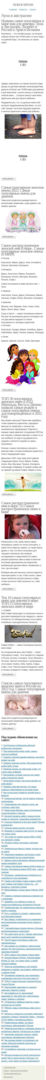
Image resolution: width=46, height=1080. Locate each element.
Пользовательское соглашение (19, 1070)
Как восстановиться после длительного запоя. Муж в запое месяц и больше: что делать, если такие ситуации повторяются (20, 1058)
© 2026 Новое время (9, 1067)
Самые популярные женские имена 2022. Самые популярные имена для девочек (22, 191)
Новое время (23, 5)
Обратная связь (8, 1077)
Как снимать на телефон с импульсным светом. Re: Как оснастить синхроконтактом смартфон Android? (21, 949)
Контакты (6, 1070)
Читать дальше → (9, 178)
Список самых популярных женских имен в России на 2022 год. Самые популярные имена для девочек (23, 687)
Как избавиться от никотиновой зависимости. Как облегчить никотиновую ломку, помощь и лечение (20, 996)
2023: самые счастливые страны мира (22, 955)
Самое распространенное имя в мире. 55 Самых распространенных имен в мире (20, 507)
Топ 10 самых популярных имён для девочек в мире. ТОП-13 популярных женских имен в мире (21, 602)
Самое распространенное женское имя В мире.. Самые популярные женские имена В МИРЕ (22, 249)
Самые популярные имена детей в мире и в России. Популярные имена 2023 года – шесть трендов (23, 869)
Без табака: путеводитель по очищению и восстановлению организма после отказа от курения (21, 922)
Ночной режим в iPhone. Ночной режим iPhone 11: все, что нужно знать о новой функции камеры (20, 961)
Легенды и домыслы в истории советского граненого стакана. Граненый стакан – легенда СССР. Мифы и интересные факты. (22, 1017)
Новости (23, 9)
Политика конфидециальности (12, 1073)
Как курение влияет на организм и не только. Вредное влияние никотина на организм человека (19, 1043)
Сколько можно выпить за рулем (19, 828)
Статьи (32, 9)
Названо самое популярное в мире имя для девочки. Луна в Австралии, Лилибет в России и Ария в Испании (22, 25)
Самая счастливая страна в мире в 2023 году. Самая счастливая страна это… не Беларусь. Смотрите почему (21, 884)
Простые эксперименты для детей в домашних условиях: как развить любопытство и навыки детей (22, 970)
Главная (13, 9)
